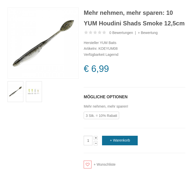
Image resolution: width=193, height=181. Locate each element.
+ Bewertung (148, 33)
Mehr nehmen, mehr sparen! (106, 106)
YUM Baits (108, 43)
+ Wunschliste (105, 164)
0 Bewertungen (121, 33)
